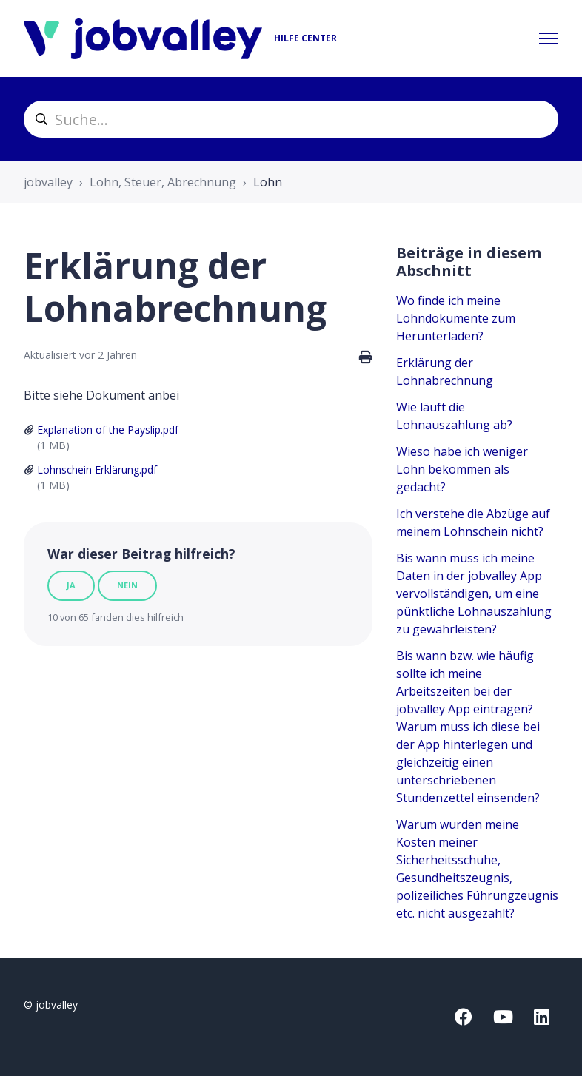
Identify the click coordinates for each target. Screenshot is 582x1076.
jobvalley (48, 182)
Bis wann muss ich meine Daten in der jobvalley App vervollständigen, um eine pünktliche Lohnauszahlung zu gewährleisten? (474, 593)
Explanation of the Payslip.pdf (107, 430)
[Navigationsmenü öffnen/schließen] (548, 38)
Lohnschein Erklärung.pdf (97, 470)
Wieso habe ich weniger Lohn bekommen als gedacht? (462, 469)
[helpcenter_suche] (291, 119)
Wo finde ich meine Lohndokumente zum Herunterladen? (455, 318)
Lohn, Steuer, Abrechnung (163, 182)
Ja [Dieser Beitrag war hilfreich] (71, 585)
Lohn (267, 182)
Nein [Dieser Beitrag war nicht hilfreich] (127, 585)
